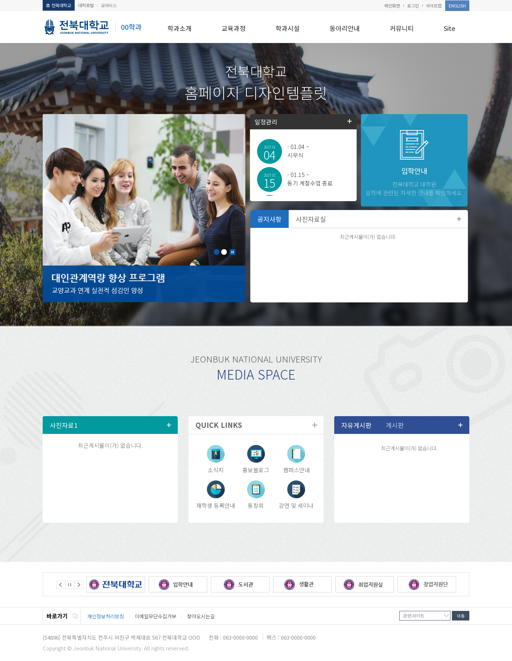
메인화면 (392, 5)
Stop (232, 252)
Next (78, 585)
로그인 (413, 5)
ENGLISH (457, 5)
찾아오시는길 (201, 616)
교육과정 (234, 28)
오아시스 (109, 5)
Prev (60, 585)
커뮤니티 (402, 28)
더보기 (459, 218)
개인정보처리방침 (105, 616)
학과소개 (179, 28)
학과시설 (288, 28)
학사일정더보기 (349, 121)
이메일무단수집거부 (155, 616)
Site (449, 28)
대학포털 (86, 5)
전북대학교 (58, 5)
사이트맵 (434, 5)
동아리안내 (345, 28)
